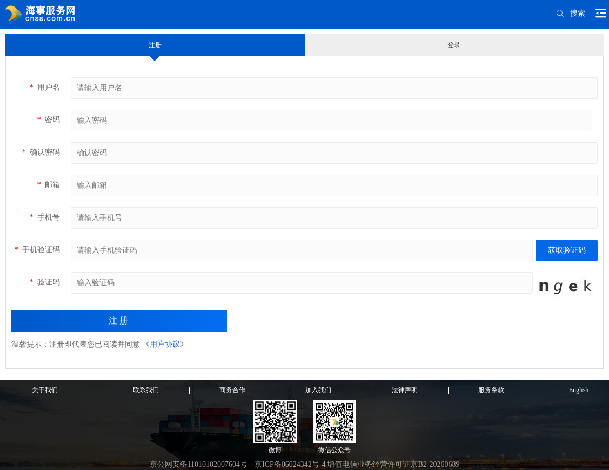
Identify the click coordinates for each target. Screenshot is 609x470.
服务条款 (491, 390)
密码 (48, 120)
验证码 (44, 282)
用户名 (44, 87)
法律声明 (405, 390)
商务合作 (232, 390)
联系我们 (146, 390)
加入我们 (318, 390)
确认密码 (41, 152)
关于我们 (45, 390)
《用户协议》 (165, 344)
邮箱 (48, 185)
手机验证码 (37, 250)
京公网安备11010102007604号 (198, 464)
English (579, 390)
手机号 (44, 217)
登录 (453, 45)
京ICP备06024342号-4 (290, 464)
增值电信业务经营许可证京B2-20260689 (393, 464)
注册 (155, 45)
